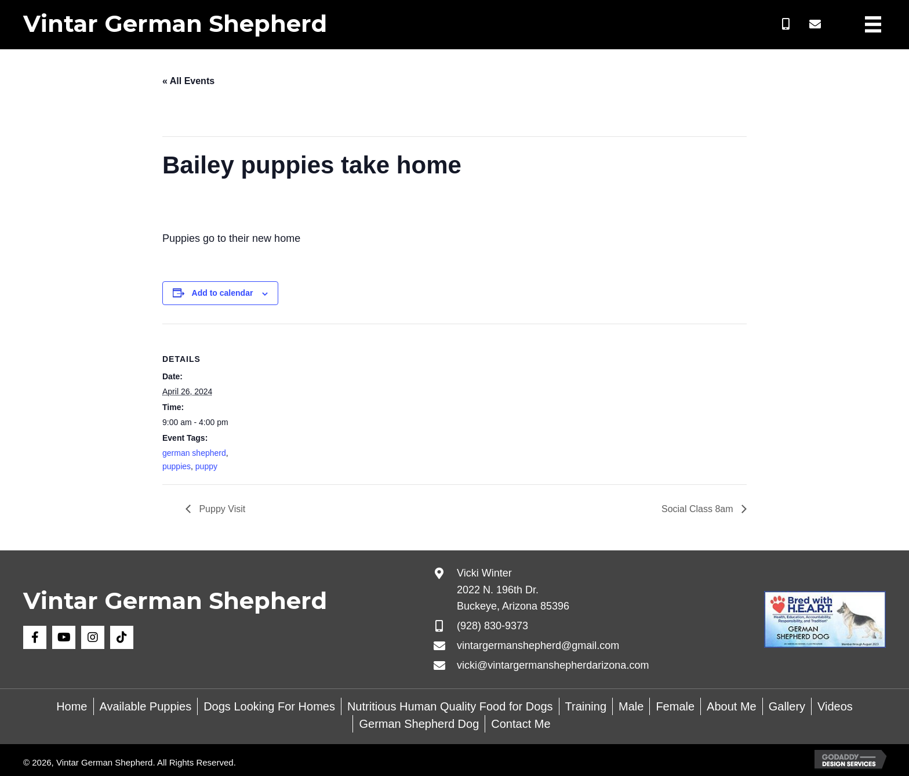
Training (586, 706)
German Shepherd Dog (419, 723)
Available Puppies (146, 706)
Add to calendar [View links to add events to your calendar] (222, 293)
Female (675, 706)
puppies (176, 466)
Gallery (787, 706)
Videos (835, 706)
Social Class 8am (698, 509)
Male (631, 706)
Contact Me (520, 723)
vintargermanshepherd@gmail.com (538, 645)
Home (71, 706)
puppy (206, 466)
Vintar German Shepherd (175, 23)
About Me (732, 706)
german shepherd (194, 453)
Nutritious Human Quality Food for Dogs (450, 706)
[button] (786, 24)
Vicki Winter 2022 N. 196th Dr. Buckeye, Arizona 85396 (513, 589)
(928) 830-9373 (492, 626)
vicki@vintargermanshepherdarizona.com (553, 665)
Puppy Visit (221, 509)
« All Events (188, 81)
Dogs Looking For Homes (269, 706)
